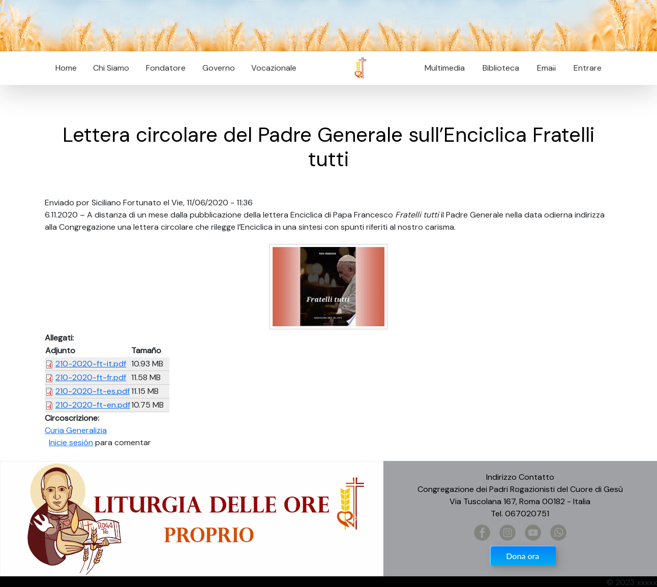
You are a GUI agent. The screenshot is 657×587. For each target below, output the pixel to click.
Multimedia (445, 68)
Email (543, 68)
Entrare (588, 68)
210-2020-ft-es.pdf (92, 391)
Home (66, 68)
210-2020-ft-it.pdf (90, 363)
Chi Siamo (111, 68)
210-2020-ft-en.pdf (92, 404)
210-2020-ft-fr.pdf (90, 377)
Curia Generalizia (76, 430)
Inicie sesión (71, 442)
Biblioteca (501, 68)
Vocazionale (273, 68)
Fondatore (166, 68)
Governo (218, 68)
